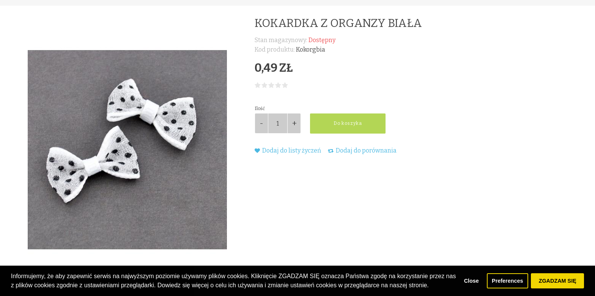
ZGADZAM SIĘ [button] (557, 281)
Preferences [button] (507, 281)
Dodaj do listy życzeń (288, 150)
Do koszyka (348, 123)
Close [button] (471, 281)
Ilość (260, 108)
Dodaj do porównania (362, 150)
